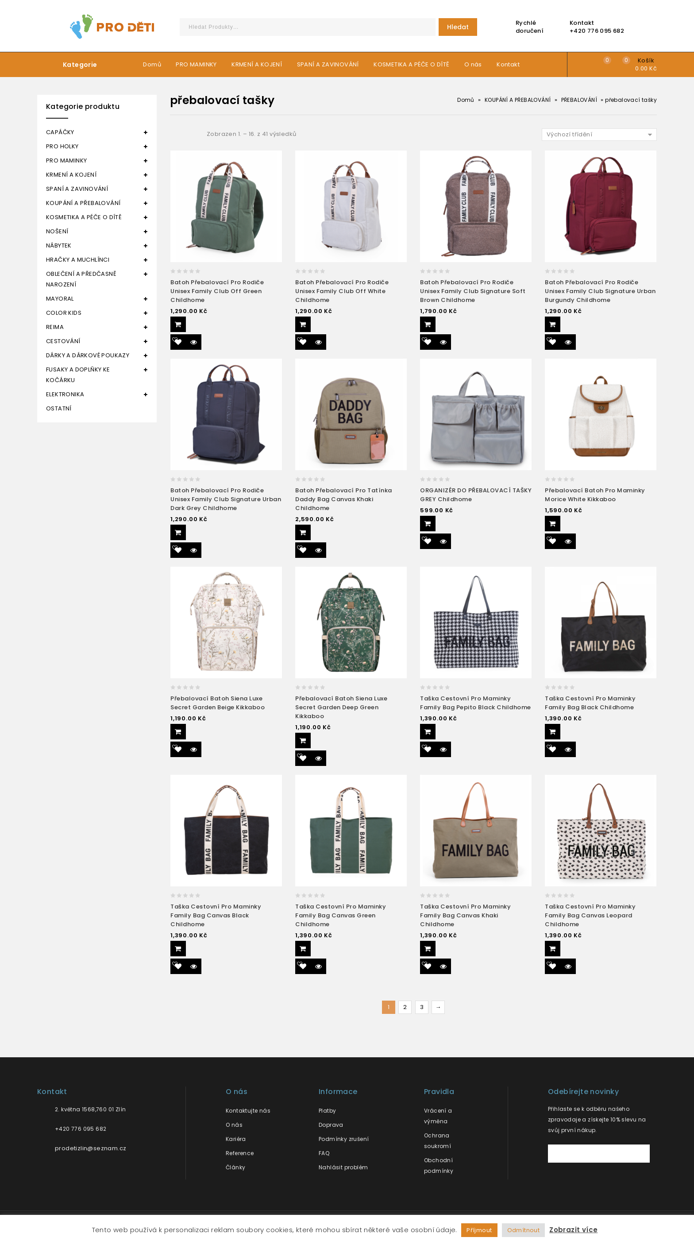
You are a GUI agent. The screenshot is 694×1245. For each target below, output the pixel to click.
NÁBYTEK (59, 245)
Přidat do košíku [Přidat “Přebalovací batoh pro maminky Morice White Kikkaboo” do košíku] (552, 523)
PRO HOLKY (62, 146)
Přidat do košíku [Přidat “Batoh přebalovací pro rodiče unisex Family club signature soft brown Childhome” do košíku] (428, 324)
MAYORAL (60, 298)
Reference (240, 1153)
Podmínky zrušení (344, 1139)
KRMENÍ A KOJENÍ (256, 64)
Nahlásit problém (343, 1167)
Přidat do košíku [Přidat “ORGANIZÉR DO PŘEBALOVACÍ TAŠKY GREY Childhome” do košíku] (428, 523)
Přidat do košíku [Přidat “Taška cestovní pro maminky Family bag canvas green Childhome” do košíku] (303, 948)
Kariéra (236, 1139)
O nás (473, 64)
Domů (152, 64)
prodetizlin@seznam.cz (90, 1148)
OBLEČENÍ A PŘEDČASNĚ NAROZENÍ (81, 279)
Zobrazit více (573, 1229)
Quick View (193, 342)
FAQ (324, 1153)
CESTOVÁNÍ (63, 341)
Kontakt (508, 64)
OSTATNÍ (59, 408)
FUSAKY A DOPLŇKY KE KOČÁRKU (78, 374)
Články (235, 1167)
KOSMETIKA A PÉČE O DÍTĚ (411, 64)
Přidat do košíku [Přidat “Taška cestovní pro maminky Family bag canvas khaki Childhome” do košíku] (428, 948)
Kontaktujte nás (248, 1110)
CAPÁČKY (60, 132)
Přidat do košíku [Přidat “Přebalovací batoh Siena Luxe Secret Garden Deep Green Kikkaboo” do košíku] (303, 740)
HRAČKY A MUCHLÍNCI (77, 259)
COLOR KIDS (63, 313)
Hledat (458, 27)
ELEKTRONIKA (65, 394)
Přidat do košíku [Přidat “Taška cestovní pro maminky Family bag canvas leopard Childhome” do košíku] (552, 948)
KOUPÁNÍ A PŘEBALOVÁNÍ (518, 100)
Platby (327, 1110)
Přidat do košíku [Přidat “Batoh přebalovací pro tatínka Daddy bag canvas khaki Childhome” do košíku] (303, 532)
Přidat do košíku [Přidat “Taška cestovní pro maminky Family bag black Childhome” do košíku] (552, 731)
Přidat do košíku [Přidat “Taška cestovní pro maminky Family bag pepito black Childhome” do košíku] (428, 731)
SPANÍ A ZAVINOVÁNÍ (328, 64)
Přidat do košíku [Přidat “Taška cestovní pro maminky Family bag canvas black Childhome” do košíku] (178, 948)
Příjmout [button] (479, 1230)
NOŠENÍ (57, 231)
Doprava (331, 1125)
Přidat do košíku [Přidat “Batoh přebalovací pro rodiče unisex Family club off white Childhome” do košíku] (303, 324)
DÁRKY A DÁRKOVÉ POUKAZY (87, 355)
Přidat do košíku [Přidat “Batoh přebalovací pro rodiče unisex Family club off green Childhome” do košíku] (178, 324)
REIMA (55, 327)
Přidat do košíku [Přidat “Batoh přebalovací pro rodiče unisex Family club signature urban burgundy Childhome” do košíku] (552, 324)
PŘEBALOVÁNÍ (579, 100)
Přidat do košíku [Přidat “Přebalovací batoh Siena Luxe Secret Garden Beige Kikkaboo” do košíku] (178, 731)
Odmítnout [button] (523, 1230)
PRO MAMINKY (196, 64)
